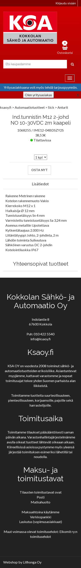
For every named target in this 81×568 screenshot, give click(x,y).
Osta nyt (39, 170)
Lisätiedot (40, 183)
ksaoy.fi (5, 107)
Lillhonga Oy (32, 562)
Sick (51, 107)
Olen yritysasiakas (38, 95)
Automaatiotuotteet (30, 107)
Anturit (62, 107)
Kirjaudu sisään (66, 3)
